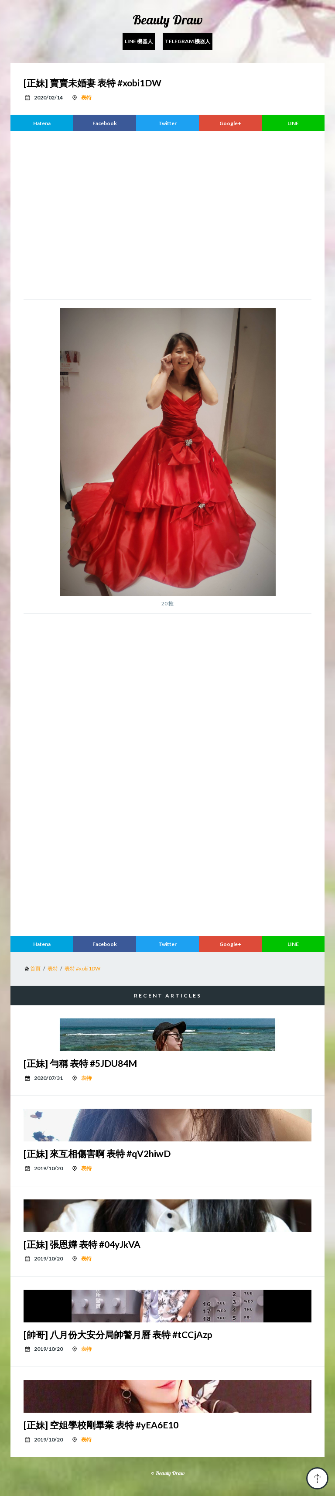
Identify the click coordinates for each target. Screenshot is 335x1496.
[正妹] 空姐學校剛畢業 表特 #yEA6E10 (101, 1424)
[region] (167, 214)
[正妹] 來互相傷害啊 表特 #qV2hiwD (97, 1153)
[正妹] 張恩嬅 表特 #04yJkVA (82, 1244)
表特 (86, 97)
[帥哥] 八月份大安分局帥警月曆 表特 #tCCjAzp (118, 1334)
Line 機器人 (139, 41)
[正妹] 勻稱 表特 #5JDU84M (80, 1063)
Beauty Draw (168, 19)
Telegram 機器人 (187, 41)
